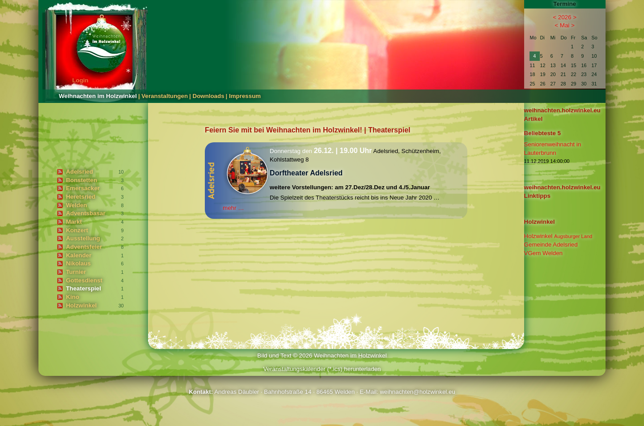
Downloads (209, 96)
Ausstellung (83, 238)
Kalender (78, 255)
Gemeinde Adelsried (551, 244)
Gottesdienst (84, 280)
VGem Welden (543, 253)
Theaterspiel (83, 288)
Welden (76, 205)
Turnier (76, 271)
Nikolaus (78, 263)
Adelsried (79, 171)
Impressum (245, 96)
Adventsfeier (84, 246)
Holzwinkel (81, 305)
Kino (72, 297)
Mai (564, 25)
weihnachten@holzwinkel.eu (417, 391)
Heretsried (80, 196)
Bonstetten (81, 180)
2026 (565, 17)
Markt (74, 221)
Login (80, 80)
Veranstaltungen (164, 96)
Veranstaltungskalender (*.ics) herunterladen (322, 369)
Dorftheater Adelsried (306, 173)
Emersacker (83, 188)
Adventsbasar (85, 213)
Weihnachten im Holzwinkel (98, 96)
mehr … (233, 207)
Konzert (77, 230)
